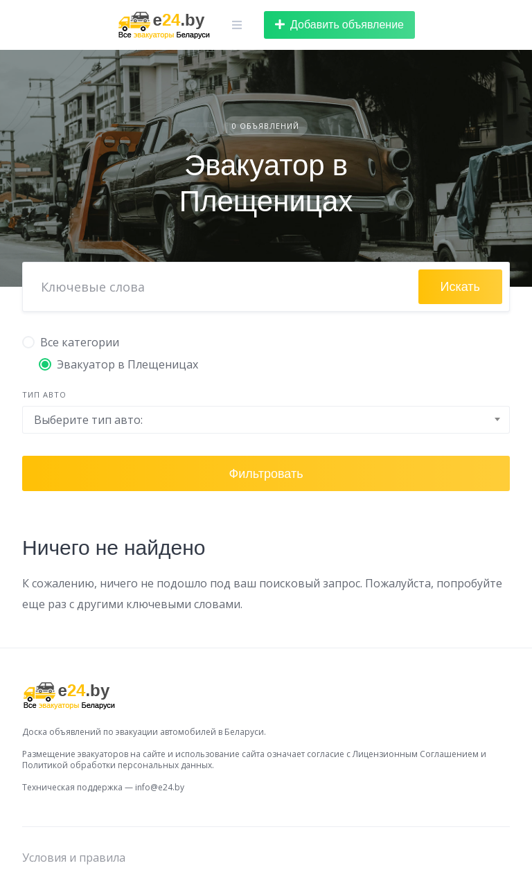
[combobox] (266, 420)
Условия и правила (73, 857)
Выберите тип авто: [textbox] (88, 419)
